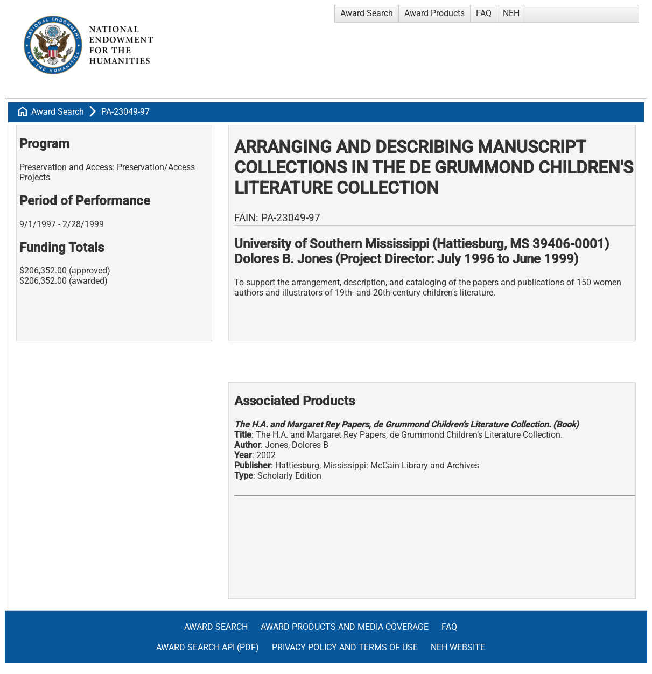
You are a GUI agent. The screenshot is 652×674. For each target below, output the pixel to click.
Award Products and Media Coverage (345, 627)
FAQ (484, 13)
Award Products (434, 13)
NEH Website (458, 647)
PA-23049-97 (125, 112)
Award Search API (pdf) (207, 647)
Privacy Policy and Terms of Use (345, 647)
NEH (511, 13)
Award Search (366, 13)
